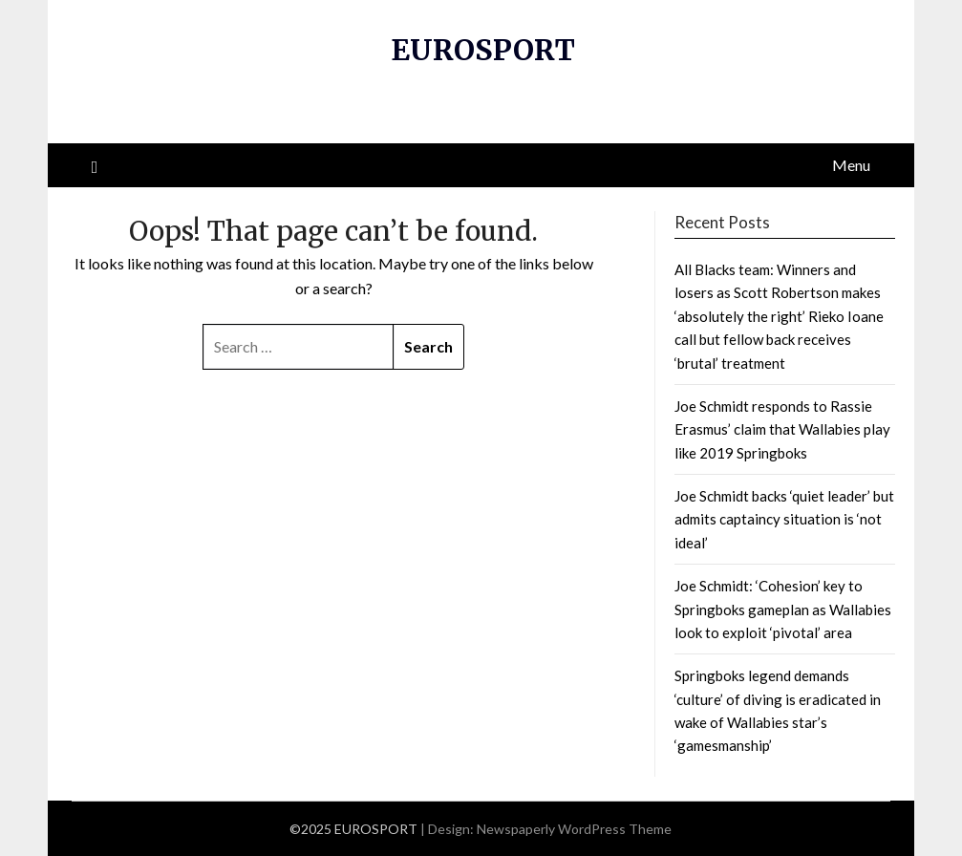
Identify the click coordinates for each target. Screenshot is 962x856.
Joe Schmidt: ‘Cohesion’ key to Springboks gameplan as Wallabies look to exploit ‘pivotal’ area (782, 609)
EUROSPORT (483, 50)
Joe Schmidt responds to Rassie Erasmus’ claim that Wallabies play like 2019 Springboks (782, 429)
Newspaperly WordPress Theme (574, 829)
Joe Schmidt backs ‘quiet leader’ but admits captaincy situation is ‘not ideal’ (784, 519)
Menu (851, 165)
